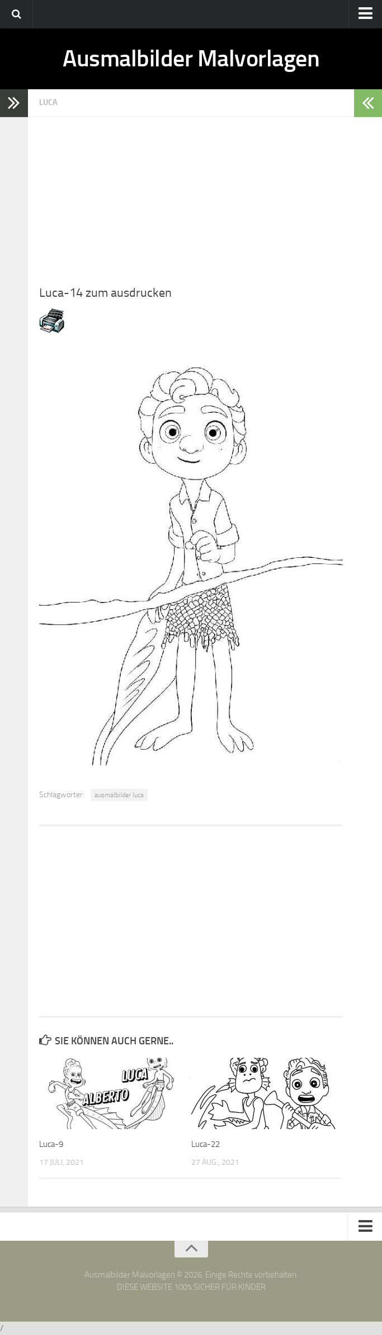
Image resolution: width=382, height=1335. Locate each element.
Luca (48, 102)
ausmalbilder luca (119, 795)
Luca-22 (205, 1144)
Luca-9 (51, 1144)
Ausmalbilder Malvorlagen (191, 59)
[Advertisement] (191, 195)
